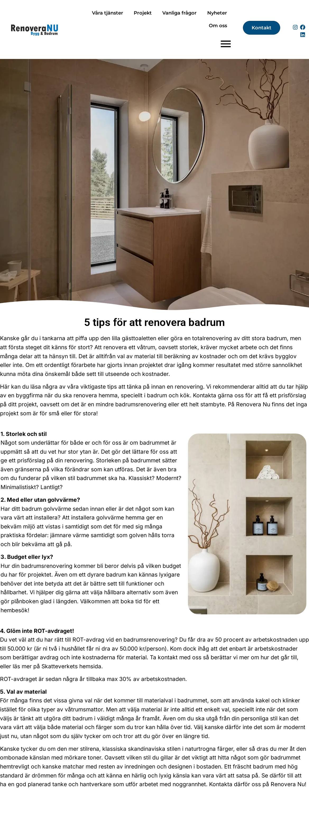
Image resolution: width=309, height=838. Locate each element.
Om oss (218, 26)
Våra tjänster (107, 13)
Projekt (143, 13)
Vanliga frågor (179, 13)
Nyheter (217, 13)
